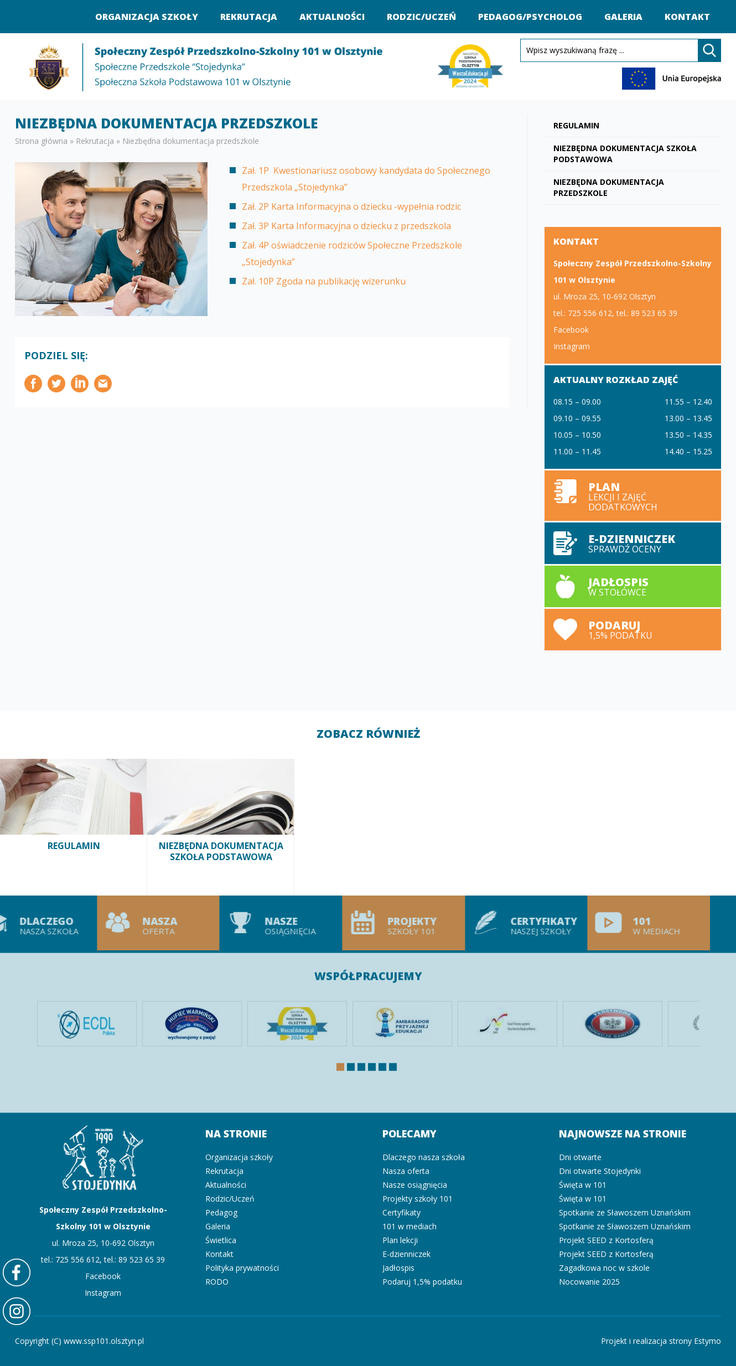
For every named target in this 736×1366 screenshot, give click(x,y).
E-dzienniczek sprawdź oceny (633, 543)
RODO (217, 1281)
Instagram (571, 346)
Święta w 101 (583, 1184)
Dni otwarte (580, 1157)
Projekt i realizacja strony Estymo (661, 1341)
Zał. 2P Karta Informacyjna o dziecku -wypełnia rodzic (351, 206)
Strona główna (41, 141)
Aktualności (332, 17)
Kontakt (687, 17)
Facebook (571, 329)
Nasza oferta (130, 923)
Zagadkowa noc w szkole (604, 1267)
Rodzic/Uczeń (421, 17)
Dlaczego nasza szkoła (423, 1157)
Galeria (623, 17)
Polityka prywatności (242, 1267)
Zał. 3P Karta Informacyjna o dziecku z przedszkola (346, 226)
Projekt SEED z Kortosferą (606, 1240)
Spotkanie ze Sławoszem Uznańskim (625, 1212)
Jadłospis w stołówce (633, 586)
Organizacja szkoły (146, 17)
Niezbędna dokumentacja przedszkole (608, 187)
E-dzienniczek (406, 1254)
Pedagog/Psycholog (530, 17)
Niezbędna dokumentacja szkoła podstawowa (625, 153)
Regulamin (576, 125)
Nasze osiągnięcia (252, 923)
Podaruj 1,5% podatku (633, 629)
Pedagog (221, 1212)
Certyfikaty (401, 1212)
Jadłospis (398, 1267)
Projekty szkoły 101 (375, 923)
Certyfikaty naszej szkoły (498, 923)
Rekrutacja (248, 17)
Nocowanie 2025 (589, 1281)
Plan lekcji (633, 495)
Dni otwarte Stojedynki (600, 1171)
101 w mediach (620, 923)
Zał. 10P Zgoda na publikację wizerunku (324, 281)
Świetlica (220, 1240)
